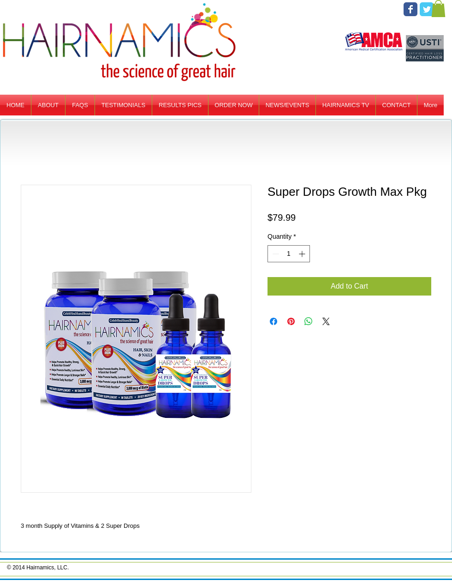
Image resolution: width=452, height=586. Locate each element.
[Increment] (303, 254)
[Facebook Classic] (410, 9)
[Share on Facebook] (273, 321)
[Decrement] (274, 254)
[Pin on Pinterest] (291, 321)
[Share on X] (326, 321)
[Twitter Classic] (427, 9)
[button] (438, 8)
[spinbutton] (288, 254)
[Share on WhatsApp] (308, 321)
